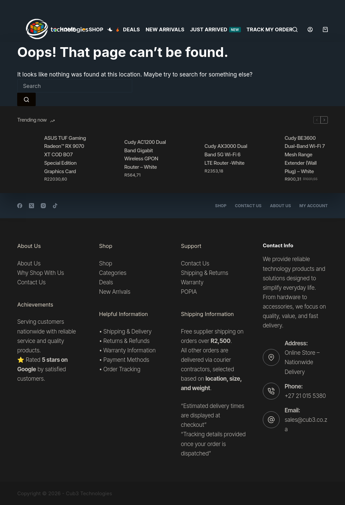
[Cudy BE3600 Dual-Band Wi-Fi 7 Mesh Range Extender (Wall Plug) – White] (268, 158)
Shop (220, 205)
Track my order (270, 29)
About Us (280, 205)
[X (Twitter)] (31, 205)
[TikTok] (55, 205)
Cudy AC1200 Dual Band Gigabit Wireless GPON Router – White (145, 154)
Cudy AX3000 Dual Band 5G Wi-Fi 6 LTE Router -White (226, 154)
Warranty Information (129, 350)
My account (314, 205)
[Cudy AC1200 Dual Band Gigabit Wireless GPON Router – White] (107, 158)
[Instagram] (43, 205)
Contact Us (248, 205)
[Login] (310, 29)
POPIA (189, 291)
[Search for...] (74, 86)
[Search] (294, 29)
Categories (112, 273)
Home (64, 29)
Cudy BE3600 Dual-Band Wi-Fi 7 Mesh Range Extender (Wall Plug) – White (305, 155)
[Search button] (26, 99)
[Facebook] (19, 205)
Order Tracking (121, 369)
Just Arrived (215, 29)
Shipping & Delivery (127, 331)
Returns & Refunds (126, 340)
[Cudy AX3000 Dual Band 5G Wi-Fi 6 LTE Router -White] (188, 158)
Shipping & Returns (204, 273)
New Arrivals (165, 29)
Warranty (192, 282)
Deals (128, 29)
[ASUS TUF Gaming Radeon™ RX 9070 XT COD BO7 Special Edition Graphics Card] (27, 158)
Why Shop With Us (40, 273)
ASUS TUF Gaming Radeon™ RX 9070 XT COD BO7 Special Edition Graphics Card (65, 155)
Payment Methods (126, 359)
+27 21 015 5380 (305, 395)
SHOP (96, 30)
